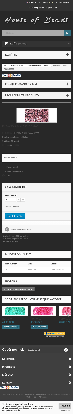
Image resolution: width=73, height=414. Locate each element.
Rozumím (65, 405)
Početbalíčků (11, 195)
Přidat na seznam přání (20, 230)
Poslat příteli (12, 167)
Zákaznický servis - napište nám (42, 7)
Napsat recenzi (10, 157)
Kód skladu (7, 133)
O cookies (65, 410)
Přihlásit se (64, 2)
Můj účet (7, 374)
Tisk (8, 176)
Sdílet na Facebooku (14, 171)
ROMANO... (8, 319)
